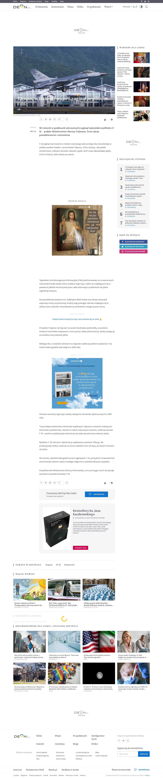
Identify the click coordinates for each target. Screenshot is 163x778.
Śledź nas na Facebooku (132, 242)
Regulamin (24, 775)
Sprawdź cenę (80, 548)
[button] (141, 7)
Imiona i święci (61, 759)
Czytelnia (60, 744)
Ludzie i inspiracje (124, 659)
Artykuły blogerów (42, 756)
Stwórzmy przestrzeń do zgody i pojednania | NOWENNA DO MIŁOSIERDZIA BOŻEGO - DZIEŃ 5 (124, 87)
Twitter (145, 1)
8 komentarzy (130, 198)
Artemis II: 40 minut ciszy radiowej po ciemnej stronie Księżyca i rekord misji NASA (98, 689)
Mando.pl (53, 770)
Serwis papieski (41, 752)
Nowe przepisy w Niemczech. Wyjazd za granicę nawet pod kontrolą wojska (29, 688)
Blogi (46, 1)
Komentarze (57, 6)
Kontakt (45, 775)
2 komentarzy (130, 171)
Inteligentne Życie (20, 659)
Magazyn (23, 1)
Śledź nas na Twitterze (132, 246)
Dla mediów (53, 775)
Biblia (15, 1)
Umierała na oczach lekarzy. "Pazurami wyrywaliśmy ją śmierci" (64, 656)
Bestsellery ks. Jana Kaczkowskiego (86, 512)
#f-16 (58, 564)
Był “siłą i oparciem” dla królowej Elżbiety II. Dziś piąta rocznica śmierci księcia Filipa (63, 605)
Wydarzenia (41, 6)
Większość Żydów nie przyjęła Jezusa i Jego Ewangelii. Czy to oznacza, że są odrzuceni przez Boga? (136, 206)
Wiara (70, 6)
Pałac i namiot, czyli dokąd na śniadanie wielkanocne (123, 114)
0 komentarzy (130, 180)
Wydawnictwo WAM (35, 770)
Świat (19, 110)
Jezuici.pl (17, 770)
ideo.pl (148, 775)
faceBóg (54, 1)
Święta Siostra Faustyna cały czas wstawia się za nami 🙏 (77, 319)
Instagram (148, 1)
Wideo (80, 6)
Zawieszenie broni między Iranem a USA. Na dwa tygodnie (97, 656)
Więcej (107, 6)
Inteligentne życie (97, 737)
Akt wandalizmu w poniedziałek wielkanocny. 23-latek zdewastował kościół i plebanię (135, 215)
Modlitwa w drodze (35, 1)
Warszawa (126, 6)
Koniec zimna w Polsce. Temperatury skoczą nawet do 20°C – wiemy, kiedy (28, 605)
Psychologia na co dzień (84, 756)
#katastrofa (69, 564)
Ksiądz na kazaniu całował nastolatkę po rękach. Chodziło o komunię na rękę (124, 101)
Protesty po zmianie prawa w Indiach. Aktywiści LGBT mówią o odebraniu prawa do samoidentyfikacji (63, 689)
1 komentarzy (130, 189)
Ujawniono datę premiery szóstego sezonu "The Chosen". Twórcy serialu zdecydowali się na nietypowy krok (124, 74)
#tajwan (49, 564)
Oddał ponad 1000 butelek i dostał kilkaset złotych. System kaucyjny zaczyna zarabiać (98, 605)
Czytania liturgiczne (82, 752)
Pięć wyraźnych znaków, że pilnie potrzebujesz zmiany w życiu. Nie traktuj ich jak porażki (136, 224)
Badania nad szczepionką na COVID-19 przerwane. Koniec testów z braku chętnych (132, 689)
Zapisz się (144, 754)
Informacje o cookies (72, 775)
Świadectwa (60, 756)
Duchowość (60, 752)
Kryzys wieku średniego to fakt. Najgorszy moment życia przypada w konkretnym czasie (132, 657)
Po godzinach (94, 6)
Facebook (141, 1)
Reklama (61, 775)
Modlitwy (79, 759)
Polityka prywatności (35, 775)
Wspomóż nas (96, 494)
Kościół (40, 744)
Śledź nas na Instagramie (133, 251)
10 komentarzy (130, 207)
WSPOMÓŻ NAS (142, 770)
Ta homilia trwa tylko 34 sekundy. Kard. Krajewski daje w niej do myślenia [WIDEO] (123, 57)
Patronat (82, 775)
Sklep (62, 1)
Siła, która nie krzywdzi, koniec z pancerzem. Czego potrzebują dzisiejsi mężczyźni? (29, 657)
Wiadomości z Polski (21, 607)
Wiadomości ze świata (56, 607)
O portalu (16, 775)
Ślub (37, 759)
